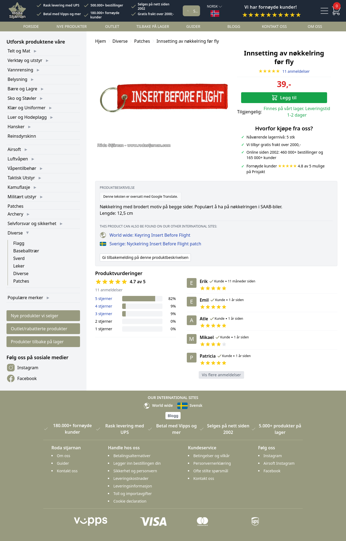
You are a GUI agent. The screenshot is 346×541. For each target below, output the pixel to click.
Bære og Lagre (22, 89)
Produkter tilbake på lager (37, 342)
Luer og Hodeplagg (27, 117)
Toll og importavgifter (132, 493)
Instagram (22, 367)
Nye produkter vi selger (34, 316)
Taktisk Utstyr (21, 178)
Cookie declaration (129, 501)
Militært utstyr (22, 197)
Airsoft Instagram (279, 463)
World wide (158, 405)
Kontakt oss (274, 26)
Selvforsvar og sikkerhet (32, 223)
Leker (19, 266)
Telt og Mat (19, 51)
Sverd (19, 258)
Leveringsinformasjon (132, 486)
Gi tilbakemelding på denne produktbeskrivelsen (145, 257)
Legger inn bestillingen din (137, 463)
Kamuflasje (19, 187)
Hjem (100, 41)
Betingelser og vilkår (211, 455)
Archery (15, 214)
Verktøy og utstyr (25, 60)
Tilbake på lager (152, 26)
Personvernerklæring (212, 463)
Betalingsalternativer (131, 455)
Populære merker (25, 298)
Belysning (17, 79)
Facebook (21, 378)
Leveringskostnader (130, 478)
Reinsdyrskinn (22, 136)
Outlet (112, 26)
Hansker (16, 127)
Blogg (233, 26)
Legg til (284, 97)
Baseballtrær (26, 251)
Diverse (15, 233)
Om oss (315, 26)
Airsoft (14, 149)
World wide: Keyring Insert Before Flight (145, 235)
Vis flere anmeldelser (221, 374)
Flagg (18, 243)
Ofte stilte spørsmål (210, 470)
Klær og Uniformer (26, 108)
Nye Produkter (71, 26)
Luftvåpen (18, 159)
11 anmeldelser (284, 71)
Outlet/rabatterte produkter (39, 329)
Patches (16, 206)
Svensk (189, 405)
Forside (31, 26)
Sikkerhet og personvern (135, 470)
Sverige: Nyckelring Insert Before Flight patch (150, 244)
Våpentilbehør (22, 168)
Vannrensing (20, 70)
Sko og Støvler (22, 98)
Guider (193, 26)
